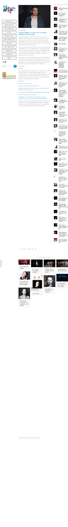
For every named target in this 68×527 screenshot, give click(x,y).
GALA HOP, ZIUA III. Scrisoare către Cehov (62, 213)
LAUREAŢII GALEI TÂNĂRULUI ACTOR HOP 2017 (63, 20)
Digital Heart (38, 437)
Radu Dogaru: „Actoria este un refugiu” (62, 107)
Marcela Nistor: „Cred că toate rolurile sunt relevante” (63, 186)
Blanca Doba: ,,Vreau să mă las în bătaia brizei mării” (63, 165)
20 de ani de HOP (62, 43)
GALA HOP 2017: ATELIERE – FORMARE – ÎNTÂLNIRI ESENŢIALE (62, 65)
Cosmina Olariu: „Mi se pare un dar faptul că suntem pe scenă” (63, 127)
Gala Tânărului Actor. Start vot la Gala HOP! (63, 27)
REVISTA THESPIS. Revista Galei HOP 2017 (63, 241)
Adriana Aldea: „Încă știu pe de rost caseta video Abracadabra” (63, 33)
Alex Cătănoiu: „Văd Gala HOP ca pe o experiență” (63, 50)
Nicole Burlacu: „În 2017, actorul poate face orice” (63, 121)
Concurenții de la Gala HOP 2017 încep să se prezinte (63, 101)
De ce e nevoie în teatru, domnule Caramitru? (62, 14)
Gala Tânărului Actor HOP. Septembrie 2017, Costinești (63, 199)
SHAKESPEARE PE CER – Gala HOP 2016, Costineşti (63, 39)
